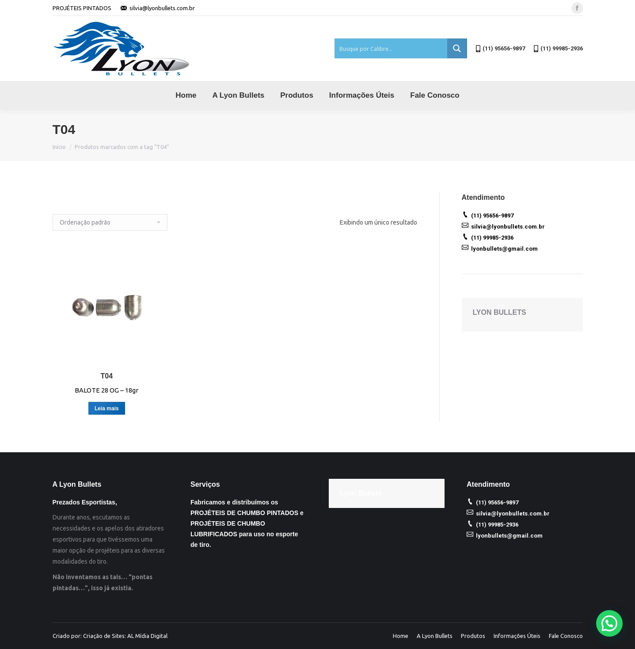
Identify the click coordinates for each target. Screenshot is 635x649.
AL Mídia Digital (147, 636)
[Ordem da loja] (110, 222)
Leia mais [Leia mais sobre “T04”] (107, 408)
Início (59, 147)
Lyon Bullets (361, 493)
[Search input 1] (391, 48)
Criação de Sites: (104, 636)
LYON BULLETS (499, 312)
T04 (107, 376)
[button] (609, 623)
